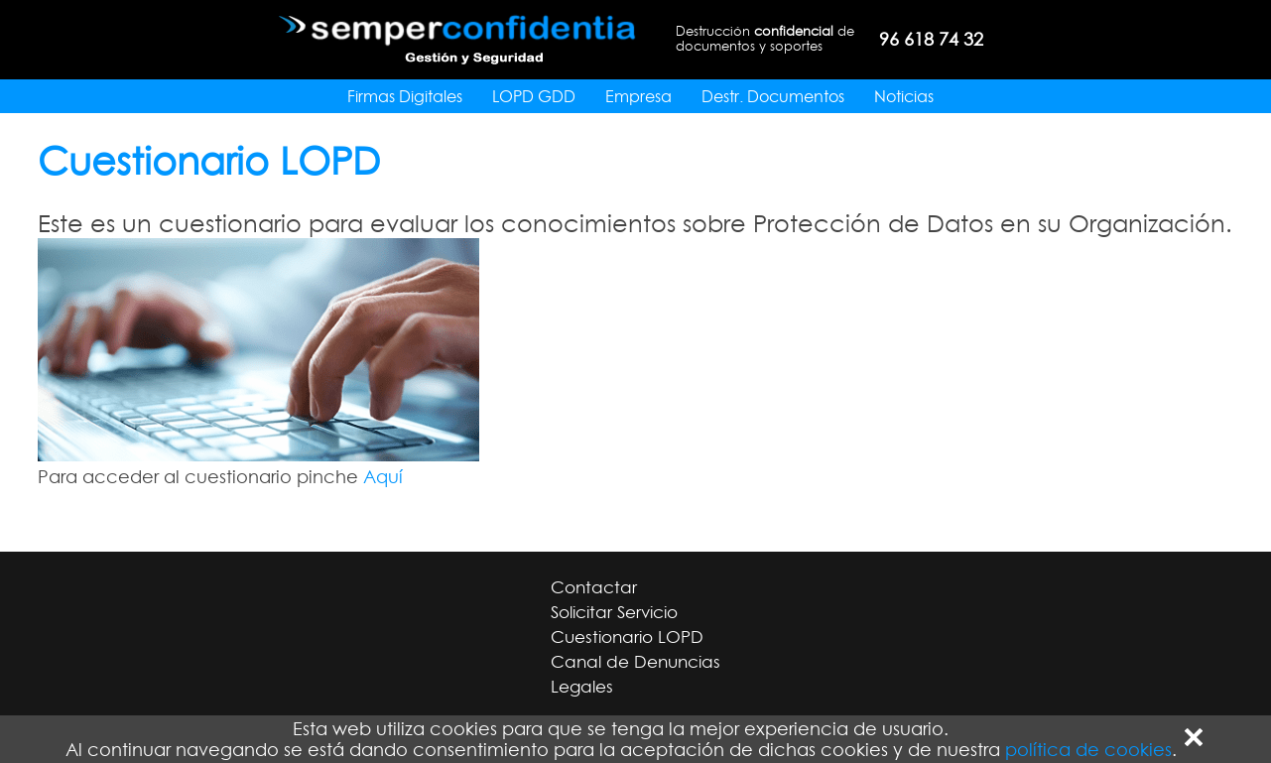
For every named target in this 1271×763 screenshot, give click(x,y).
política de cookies (1088, 749)
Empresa (638, 96)
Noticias (904, 96)
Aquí (383, 476)
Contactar (594, 587)
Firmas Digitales (404, 96)
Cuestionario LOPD (627, 637)
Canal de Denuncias (635, 662)
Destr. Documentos (772, 96)
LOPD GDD (533, 96)
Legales (582, 687)
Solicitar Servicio (614, 612)
